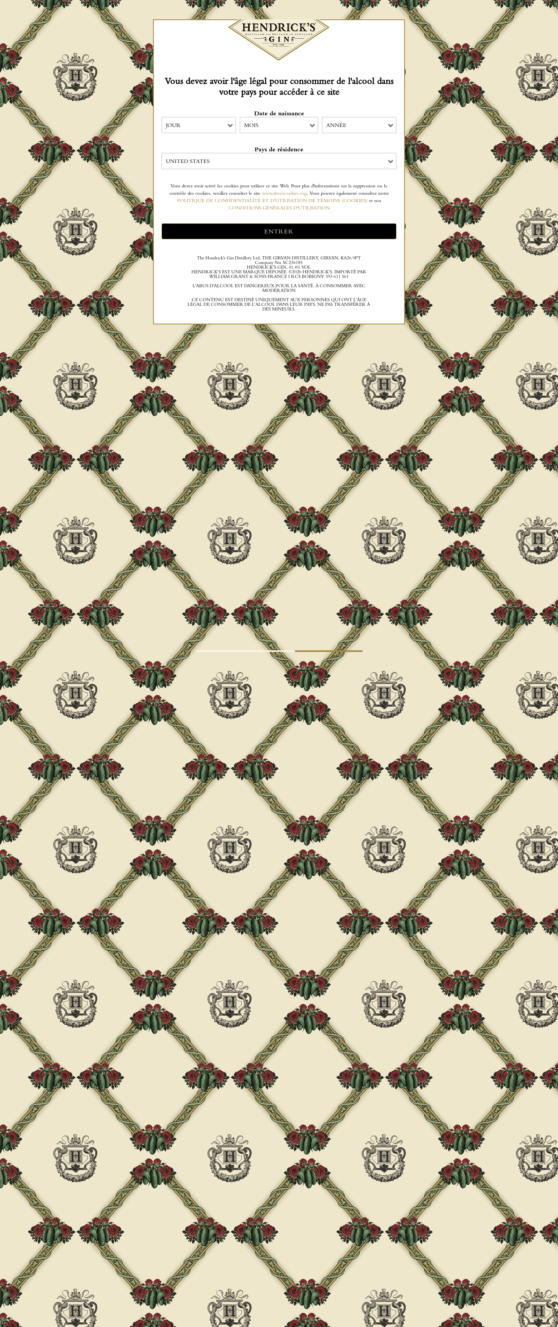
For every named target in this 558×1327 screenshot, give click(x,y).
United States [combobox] (188, 161)
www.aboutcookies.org (284, 193)
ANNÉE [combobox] (336, 125)
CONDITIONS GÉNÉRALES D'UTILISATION (279, 208)
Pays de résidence (279, 149)
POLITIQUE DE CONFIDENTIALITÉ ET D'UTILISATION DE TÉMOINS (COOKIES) (272, 200)
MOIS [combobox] (251, 125)
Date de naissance (279, 113)
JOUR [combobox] (173, 125)
